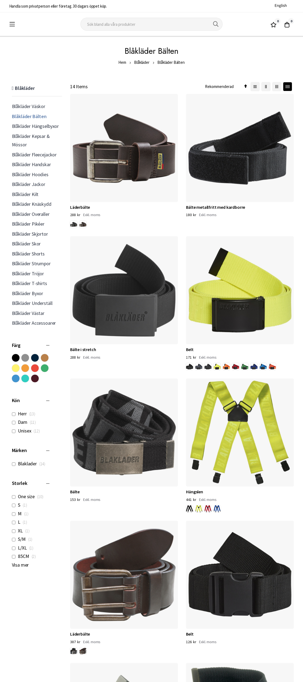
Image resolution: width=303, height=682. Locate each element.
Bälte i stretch (199, 150)
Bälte (75, 245)
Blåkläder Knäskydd (31, 204)
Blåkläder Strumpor (31, 263)
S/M (23, 539)
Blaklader (30, 463)
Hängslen (136, 245)
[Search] (216, 24)
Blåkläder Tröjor (28, 273)
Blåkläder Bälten (29, 116)
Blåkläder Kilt (25, 194)
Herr (25, 414)
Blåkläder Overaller (31, 214)
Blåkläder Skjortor (30, 234)
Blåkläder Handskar (31, 164)
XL (22, 531)
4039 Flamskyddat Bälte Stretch (150, 427)
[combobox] (151, 24)
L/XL (24, 548)
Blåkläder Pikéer (28, 224)
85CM (25, 556)
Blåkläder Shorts (28, 254)
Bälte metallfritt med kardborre (148, 153)
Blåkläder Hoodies (30, 174)
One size (29, 496)
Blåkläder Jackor (28, 184)
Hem (122, 62)
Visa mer (20, 565)
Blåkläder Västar (28, 313)
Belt (247, 150)
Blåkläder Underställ (32, 303)
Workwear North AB (60, 676)
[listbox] (79, 169)
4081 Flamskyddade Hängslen (262, 335)
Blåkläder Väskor (28, 106)
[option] (73, 168)
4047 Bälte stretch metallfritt (202, 335)
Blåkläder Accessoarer (34, 323)
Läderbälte (80, 150)
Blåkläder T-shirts (29, 283)
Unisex (27, 431)
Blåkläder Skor (26, 244)
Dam (25, 422)
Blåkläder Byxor (27, 293)
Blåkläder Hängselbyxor (35, 126)
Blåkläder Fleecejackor (34, 154)
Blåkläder (141, 62)
